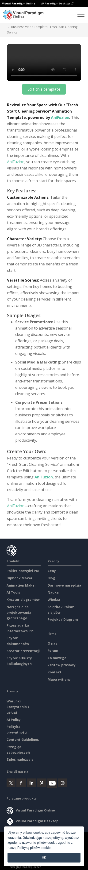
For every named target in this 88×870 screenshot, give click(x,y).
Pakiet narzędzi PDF (23, 571)
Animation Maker (21, 585)
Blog (51, 578)
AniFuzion (60, 117)
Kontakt (54, 672)
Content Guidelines (23, 739)
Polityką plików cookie (34, 848)
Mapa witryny (59, 679)
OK (44, 857)
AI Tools (13, 592)
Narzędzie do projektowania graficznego (19, 612)
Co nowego (57, 658)
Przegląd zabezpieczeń (25, 867)
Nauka (53, 592)
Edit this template (44, 89)
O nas (52, 643)
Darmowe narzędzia (64, 585)
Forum (53, 650)
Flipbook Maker (19, 578)
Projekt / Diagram (63, 619)
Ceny (52, 571)
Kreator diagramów (23, 599)
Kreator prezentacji (23, 651)
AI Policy (14, 719)
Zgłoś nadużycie (20, 759)
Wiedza (54, 599)
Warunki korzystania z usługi (18, 707)
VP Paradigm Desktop (57, 3)
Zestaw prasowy (62, 665)
